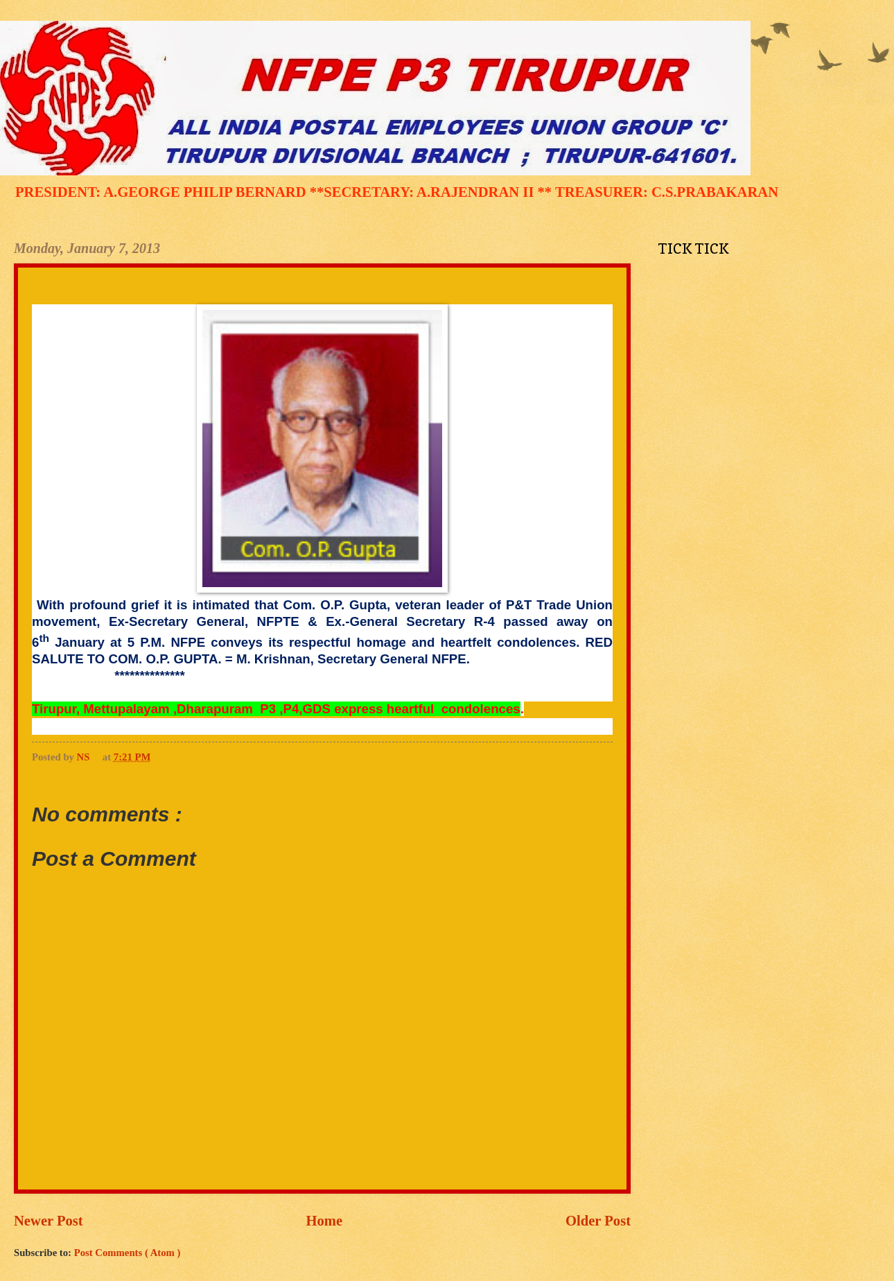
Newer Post (48, 1220)
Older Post (598, 1220)
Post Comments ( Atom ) (127, 1252)
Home (324, 1220)
